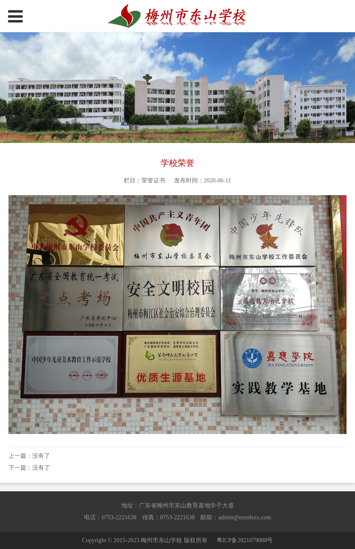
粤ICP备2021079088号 (244, 540)
